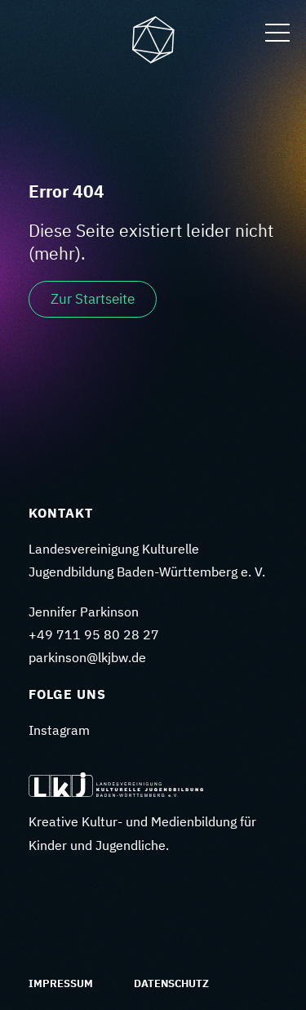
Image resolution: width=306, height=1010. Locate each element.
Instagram (59, 730)
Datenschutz (171, 983)
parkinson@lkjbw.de (87, 657)
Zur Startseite (93, 299)
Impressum (61, 983)
